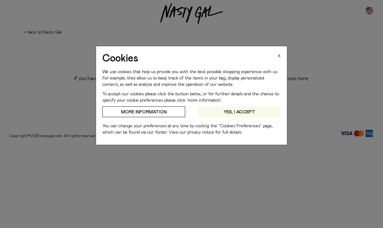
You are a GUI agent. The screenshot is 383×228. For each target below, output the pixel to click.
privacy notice (200, 132)
